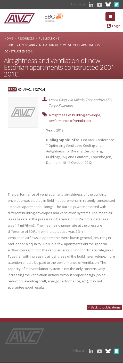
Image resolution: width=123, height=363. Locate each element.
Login (116, 26)
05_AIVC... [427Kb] (31, 89)
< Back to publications (104, 307)
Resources (26, 38)
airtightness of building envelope (74, 115)
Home (8, 38)
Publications (49, 38)
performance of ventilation (70, 120)
